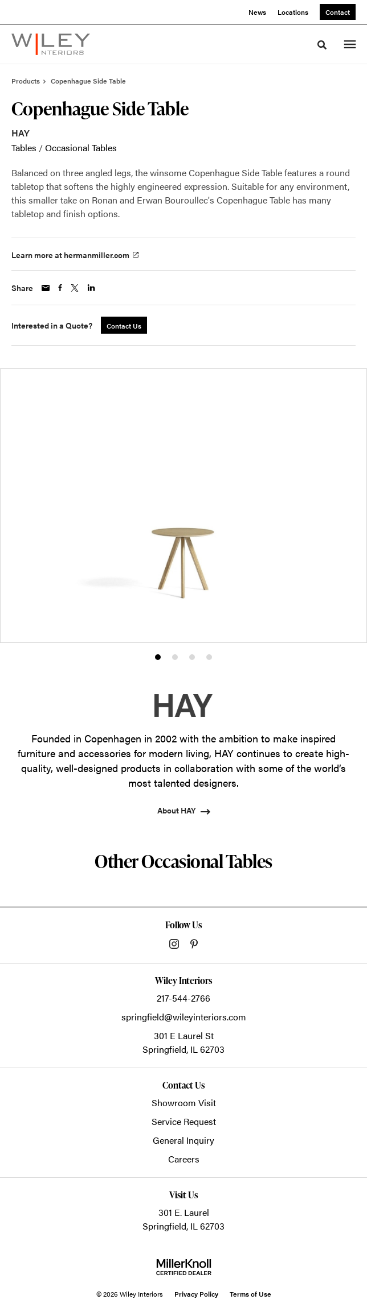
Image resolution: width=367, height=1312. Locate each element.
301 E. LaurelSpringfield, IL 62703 (183, 1219)
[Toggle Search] (322, 44)
